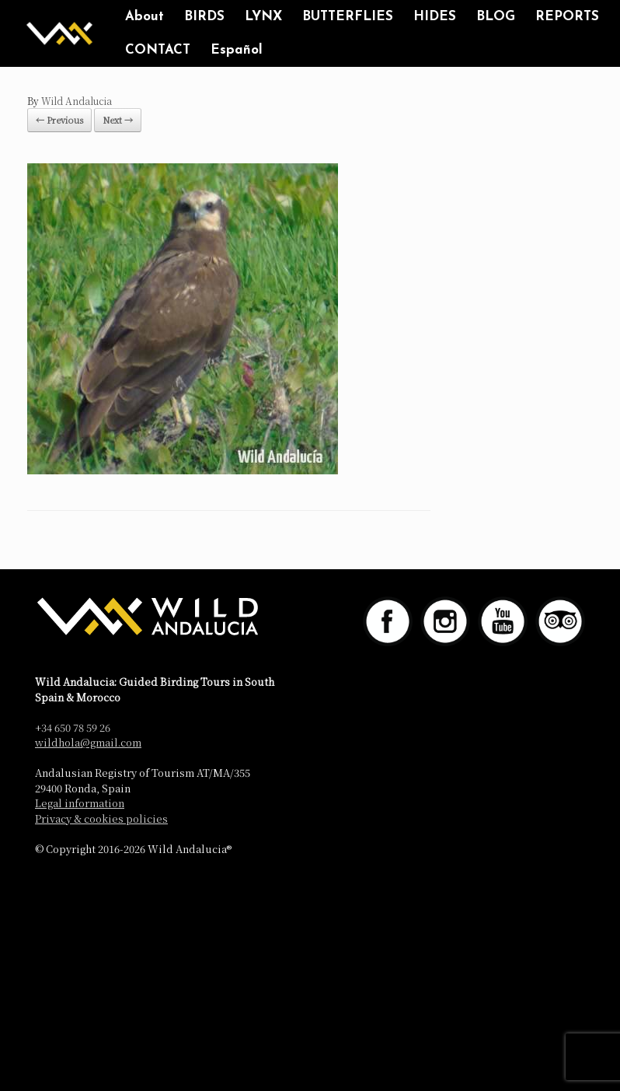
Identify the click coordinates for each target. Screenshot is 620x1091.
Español (237, 50)
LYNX (263, 16)
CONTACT (157, 50)
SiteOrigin (297, 882)
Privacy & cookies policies (101, 818)
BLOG (495, 16)
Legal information (79, 803)
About (144, 16)
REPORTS (567, 16)
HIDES (434, 16)
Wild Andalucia (76, 100)
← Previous (59, 120)
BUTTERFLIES (347, 16)
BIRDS (204, 16)
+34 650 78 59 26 (72, 727)
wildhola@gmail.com (88, 742)
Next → (118, 120)
